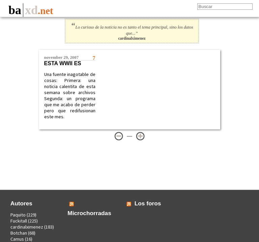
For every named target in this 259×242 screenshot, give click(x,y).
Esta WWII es (62, 63)
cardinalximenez (26, 227)
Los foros (148, 203)
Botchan (18, 233)
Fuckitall (18, 221)
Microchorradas (89, 213)
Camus (17, 239)
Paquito (18, 215)
